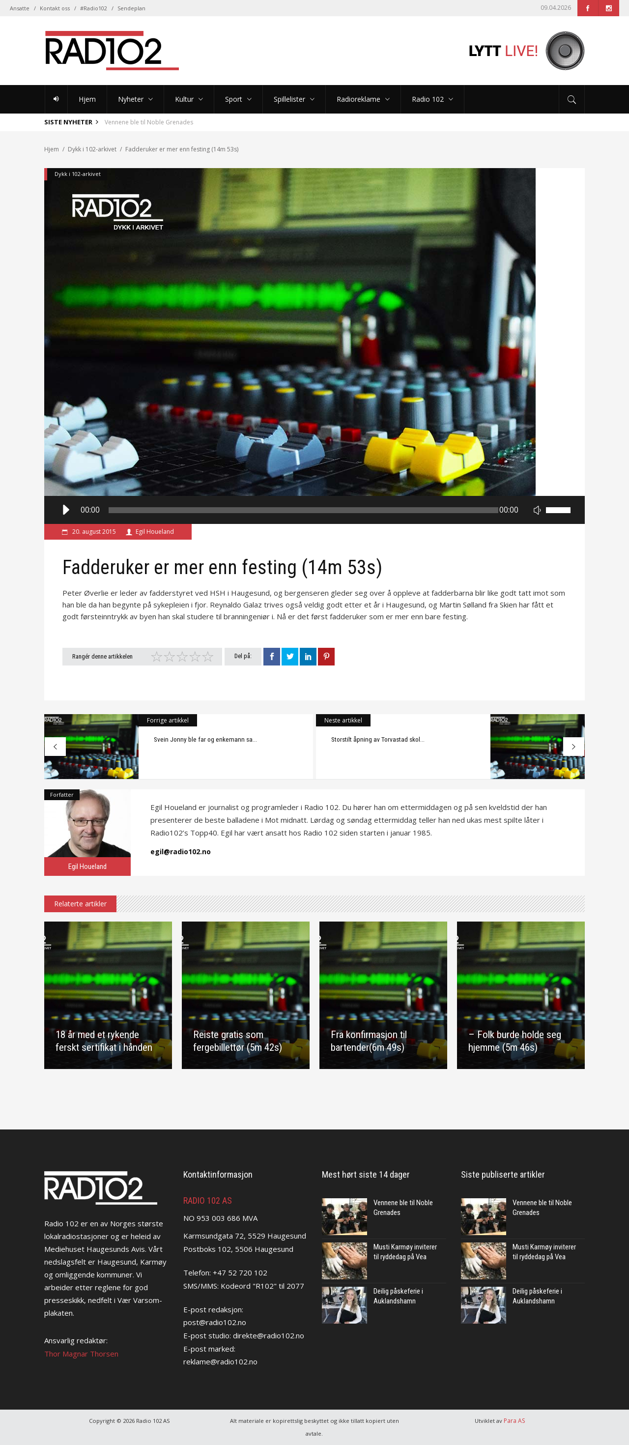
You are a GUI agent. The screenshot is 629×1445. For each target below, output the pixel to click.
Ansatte (19, 8)
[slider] (303, 510)
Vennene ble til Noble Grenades (149, 122)
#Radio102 (93, 8)
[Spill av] (65, 510)
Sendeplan (131, 8)
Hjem (51, 149)
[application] (314, 510)
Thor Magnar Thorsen (81, 1353)
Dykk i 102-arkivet (92, 149)
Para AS (514, 1420)
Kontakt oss (55, 8)
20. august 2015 (93, 531)
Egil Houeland (155, 531)
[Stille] (537, 510)
